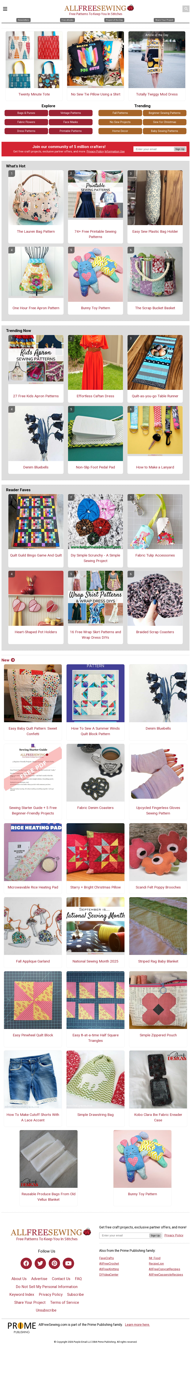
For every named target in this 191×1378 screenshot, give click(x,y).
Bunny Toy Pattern (95, 309)
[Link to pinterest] (54, 1264)
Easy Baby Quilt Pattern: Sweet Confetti (33, 732)
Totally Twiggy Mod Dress (157, 95)
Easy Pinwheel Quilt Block (33, 1036)
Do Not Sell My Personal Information (47, 1287)
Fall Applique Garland (33, 962)
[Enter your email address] (124, 1236)
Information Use (115, 152)
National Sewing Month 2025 (95, 962)
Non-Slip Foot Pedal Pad (95, 468)
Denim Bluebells (35, 468)
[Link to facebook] (26, 1264)
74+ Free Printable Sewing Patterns (95, 235)
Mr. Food (154, 1259)
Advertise (39, 1279)
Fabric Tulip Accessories (155, 556)
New (8, 660)
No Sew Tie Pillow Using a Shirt (95, 95)
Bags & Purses (26, 113)
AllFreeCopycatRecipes (164, 1270)
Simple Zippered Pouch (158, 1036)
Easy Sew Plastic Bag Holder (155, 232)
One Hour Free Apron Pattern (36, 309)
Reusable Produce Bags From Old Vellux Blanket (48, 1197)
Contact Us (61, 1279)
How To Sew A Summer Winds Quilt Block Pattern (95, 732)
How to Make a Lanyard (155, 468)
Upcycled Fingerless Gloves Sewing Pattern (158, 811)
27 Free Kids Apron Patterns (36, 397)
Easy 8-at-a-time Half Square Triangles (95, 1039)
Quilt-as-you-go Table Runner (155, 397)
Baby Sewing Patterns (164, 131)
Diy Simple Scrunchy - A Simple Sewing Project (95, 559)
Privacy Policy (95, 152)
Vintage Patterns (70, 113)
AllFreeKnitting (109, 1270)
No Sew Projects (120, 122)
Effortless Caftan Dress (95, 397)
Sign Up (179, 149)
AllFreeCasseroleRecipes (166, 1275)
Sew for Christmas (164, 122)
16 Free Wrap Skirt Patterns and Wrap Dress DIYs (95, 635)
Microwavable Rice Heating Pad (33, 888)
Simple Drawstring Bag (95, 1115)
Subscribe (75, 1295)
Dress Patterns (26, 131)
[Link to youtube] (68, 1264)
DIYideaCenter (108, 1275)
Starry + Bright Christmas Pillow (95, 888)
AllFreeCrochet (109, 1264)
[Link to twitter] (40, 1264)
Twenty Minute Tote (34, 95)
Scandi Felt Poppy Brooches (158, 888)
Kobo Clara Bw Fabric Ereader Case (158, 1118)
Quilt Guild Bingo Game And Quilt (36, 556)
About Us (19, 1279)
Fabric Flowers (26, 122)
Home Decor (120, 131)
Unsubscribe (46, 1311)
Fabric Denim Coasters (95, 808)
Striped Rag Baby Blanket (158, 962)
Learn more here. (137, 1325)
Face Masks (70, 122)
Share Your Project (30, 1303)
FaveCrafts (106, 1259)
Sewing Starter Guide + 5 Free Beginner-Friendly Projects (33, 811)
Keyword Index (21, 1295)
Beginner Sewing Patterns (165, 113)
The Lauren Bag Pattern (36, 232)
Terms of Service (64, 1303)
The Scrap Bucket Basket (155, 309)
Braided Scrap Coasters (155, 632)
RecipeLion (156, 1264)
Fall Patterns (120, 113)
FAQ (78, 1279)
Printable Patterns (71, 131)
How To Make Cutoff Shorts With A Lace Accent (32, 1118)
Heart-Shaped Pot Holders (36, 632)
